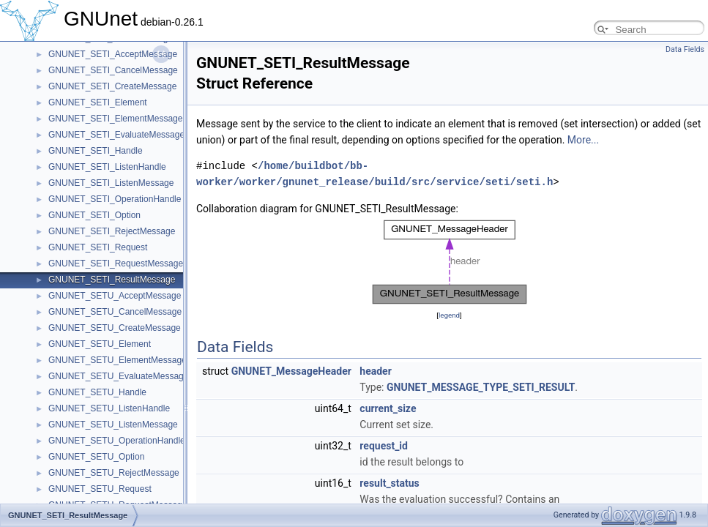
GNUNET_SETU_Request (100, 489)
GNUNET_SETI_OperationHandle (114, 199)
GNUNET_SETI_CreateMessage (112, 86)
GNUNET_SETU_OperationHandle (116, 441)
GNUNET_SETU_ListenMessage (113, 424)
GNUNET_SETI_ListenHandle (107, 167)
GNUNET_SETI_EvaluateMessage (116, 135)
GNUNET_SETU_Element (99, 344)
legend (449, 315)
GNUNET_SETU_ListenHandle (109, 408)
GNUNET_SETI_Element (97, 102)
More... (583, 140)
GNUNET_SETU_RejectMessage (113, 473)
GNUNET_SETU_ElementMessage (117, 360)
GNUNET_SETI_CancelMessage (113, 70)
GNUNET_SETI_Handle (95, 151)
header (375, 371)
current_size (387, 408)
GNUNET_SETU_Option (96, 457)
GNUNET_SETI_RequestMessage (115, 263)
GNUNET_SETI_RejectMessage (111, 231)
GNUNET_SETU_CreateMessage (114, 328)
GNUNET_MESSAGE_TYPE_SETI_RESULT (481, 387)
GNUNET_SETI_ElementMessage (115, 118)
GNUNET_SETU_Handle (97, 392)
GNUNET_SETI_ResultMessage (111, 279)
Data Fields (685, 49)
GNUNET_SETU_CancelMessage (115, 312)
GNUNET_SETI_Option (94, 215)
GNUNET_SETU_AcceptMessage (114, 296)
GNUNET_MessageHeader (291, 371)
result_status (389, 483)
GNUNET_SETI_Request (97, 247)
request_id (383, 446)
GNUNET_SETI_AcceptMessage (112, 54)
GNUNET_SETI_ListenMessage (111, 183)
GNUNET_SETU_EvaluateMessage (118, 376)
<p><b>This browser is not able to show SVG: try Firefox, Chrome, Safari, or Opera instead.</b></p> (449, 262)
